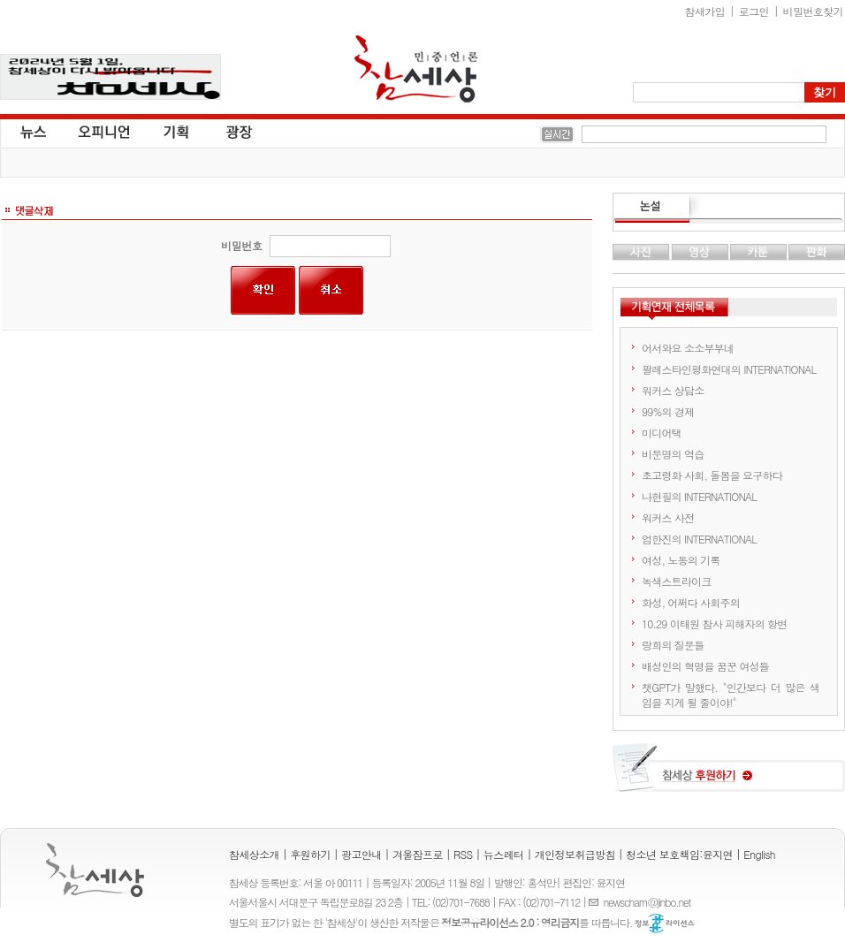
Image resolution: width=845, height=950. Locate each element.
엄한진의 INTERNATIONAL (699, 538)
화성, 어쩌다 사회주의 (691, 602)
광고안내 (361, 854)
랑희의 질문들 (673, 644)
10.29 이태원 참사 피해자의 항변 (715, 623)
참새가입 (705, 11)
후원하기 (310, 854)
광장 (227, 131)
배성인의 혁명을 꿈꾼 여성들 (705, 665)
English (759, 854)
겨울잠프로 (417, 854)
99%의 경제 (668, 411)
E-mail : (596, 901)
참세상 (416, 69)
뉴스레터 (503, 854)
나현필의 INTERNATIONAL (699, 496)
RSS (463, 854)
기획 (177, 131)
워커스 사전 (668, 517)
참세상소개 (254, 854)
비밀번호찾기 (813, 11)
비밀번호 (242, 245)
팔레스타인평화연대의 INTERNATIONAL (729, 368)
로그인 (754, 11)
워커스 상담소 (673, 390)
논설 (728, 209)
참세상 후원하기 (729, 774)
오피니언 (104, 131)
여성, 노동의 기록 (681, 559)
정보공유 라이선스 (665, 923)
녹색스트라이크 (676, 581)
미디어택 (661, 432)
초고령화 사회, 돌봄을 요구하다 (712, 475)
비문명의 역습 (673, 453)
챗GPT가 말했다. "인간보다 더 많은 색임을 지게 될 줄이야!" (730, 695)
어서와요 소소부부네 (688, 347)
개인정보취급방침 (575, 854)
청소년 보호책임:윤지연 (679, 854)
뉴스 (32, 131)
